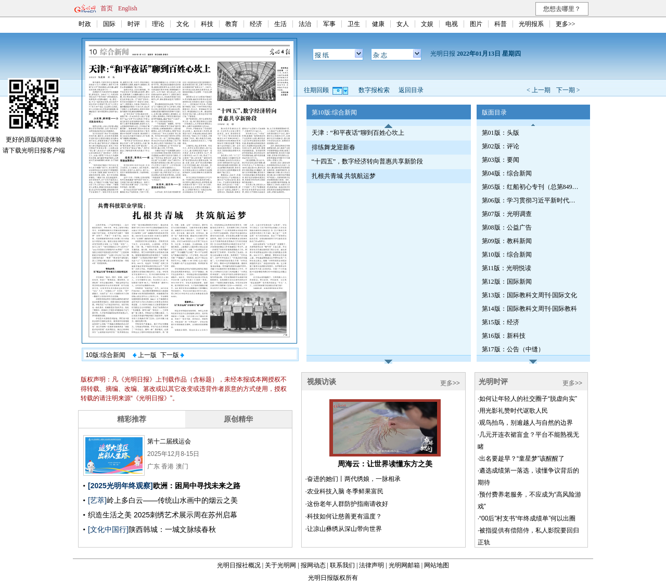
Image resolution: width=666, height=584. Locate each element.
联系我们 (342, 565)
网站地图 (436, 565)
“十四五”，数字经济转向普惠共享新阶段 (368, 161)
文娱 (427, 24)
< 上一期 (538, 90)
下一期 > (568, 90)
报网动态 (313, 565)
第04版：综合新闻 (507, 173)
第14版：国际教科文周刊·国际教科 (529, 308)
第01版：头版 (500, 132)
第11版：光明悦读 (507, 268)
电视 (451, 24)
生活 (280, 24)
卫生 (354, 24)
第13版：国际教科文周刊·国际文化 (529, 295)
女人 (402, 24)
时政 (85, 24)
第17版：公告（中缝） (513, 349)
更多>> (565, 24)
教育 (231, 24)
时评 (133, 24)
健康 (378, 24)
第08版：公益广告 (507, 227)
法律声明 (371, 565)
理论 (158, 24)
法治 (305, 24)
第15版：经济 (500, 322)
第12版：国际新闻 (507, 281)
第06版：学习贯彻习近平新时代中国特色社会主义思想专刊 (531, 200)
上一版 (145, 355)
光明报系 (531, 24)
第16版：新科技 (504, 335)
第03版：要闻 (500, 159)
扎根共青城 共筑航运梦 (344, 176)
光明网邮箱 (404, 565)
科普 (500, 24)
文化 (182, 24)
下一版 (172, 355)
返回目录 (411, 90)
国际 (109, 24)
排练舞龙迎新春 (333, 147)
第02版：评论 (500, 146)
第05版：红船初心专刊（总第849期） (531, 187)
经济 (256, 24)
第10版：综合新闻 (507, 254)
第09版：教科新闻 (507, 241)
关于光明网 (280, 565)
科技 (207, 24)
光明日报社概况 (239, 565)
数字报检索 (374, 90)
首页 (106, 8)
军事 (329, 24)
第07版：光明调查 (507, 214)
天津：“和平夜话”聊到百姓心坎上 (358, 132)
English (127, 8)
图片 (476, 24)
